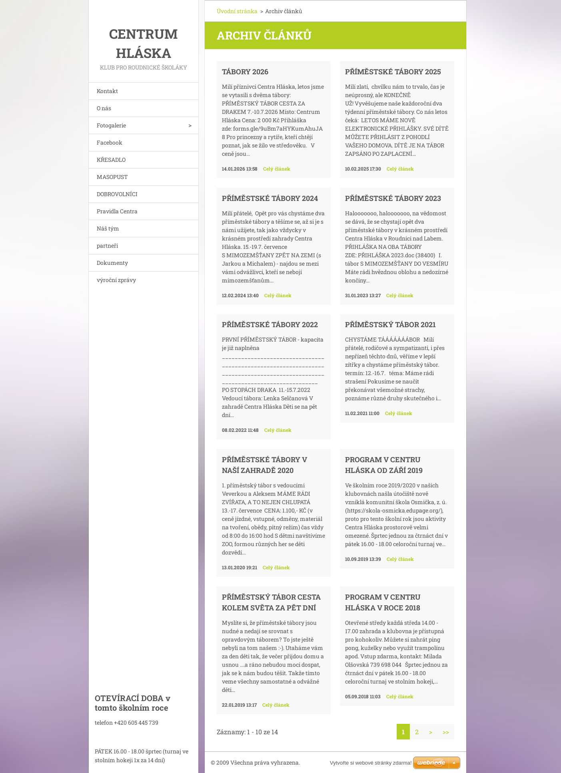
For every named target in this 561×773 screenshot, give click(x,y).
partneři (107, 245)
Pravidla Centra (117, 211)
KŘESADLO (111, 159)
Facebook (109, 142)
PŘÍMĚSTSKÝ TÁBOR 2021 (390, 324)
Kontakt (107, 91)
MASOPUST (112, 177)
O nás (104, 108)
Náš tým (108, 228)
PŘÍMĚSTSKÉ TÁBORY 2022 (270, 324)
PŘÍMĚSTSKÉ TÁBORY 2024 (270, 198)
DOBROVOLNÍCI (117, 194)
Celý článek (276, 168)
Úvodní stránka (237, 11)
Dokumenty (112, 262)
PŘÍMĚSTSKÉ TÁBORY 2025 (393, 71)
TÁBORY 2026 (245, 71)
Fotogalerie (111, 125)
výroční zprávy (116, 280)
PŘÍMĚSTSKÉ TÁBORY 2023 (393, 198)
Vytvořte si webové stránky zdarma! (371, 763)
